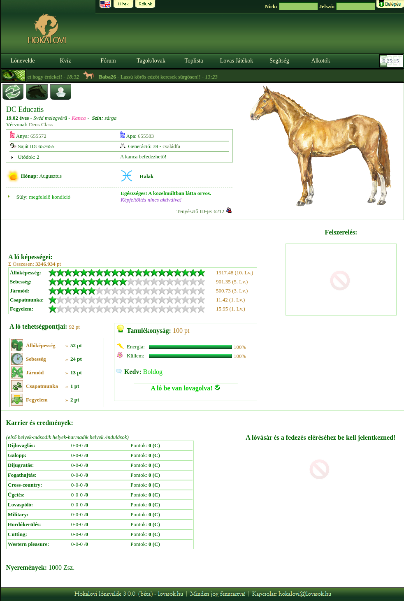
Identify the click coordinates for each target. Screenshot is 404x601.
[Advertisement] (146, 233)
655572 (38, 136)
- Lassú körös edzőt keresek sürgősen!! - (177, 77)
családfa (171, 146)
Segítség (279, 61)
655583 (146, 136)
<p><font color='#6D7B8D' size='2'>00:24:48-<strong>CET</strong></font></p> (392, 61)
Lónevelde (22, 61)
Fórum (108, 61)
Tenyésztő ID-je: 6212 (200, 211)
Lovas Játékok (236, 61)
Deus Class (41, 124)
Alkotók (320, 61)
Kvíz (65, 61)
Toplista (194, 61)
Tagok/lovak (151, 61)
